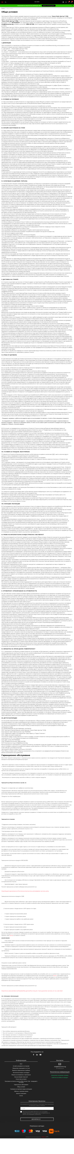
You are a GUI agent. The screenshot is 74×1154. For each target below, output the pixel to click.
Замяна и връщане (21, 1108)
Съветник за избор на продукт (60, 1091)
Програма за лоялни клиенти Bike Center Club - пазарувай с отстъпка (21, 1096)
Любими (68, 1)
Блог (21, 1077)
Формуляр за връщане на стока (21, 1081)
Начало (3, 8)
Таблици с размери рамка (21, 1106)
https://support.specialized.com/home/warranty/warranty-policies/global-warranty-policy (25, 896)
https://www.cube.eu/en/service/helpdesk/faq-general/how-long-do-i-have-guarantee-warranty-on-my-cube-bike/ (32, 1002)
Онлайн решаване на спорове (21, 1079)
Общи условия (21, 1101)
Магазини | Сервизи (62, 2)
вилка (17, 942)
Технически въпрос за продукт (21, 1086)
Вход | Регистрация (65, 2)
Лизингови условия (21, 1093)
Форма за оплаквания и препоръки (21, 1088)
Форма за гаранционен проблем (21, 1084)
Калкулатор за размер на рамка (59, 1088)
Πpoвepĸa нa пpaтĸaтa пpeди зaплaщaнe (21, 1104)
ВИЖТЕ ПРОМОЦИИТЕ (48, 5)
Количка (72, 1)
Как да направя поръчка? (21, 1091)
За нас (21, 1111)
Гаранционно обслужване (21, 1099)
